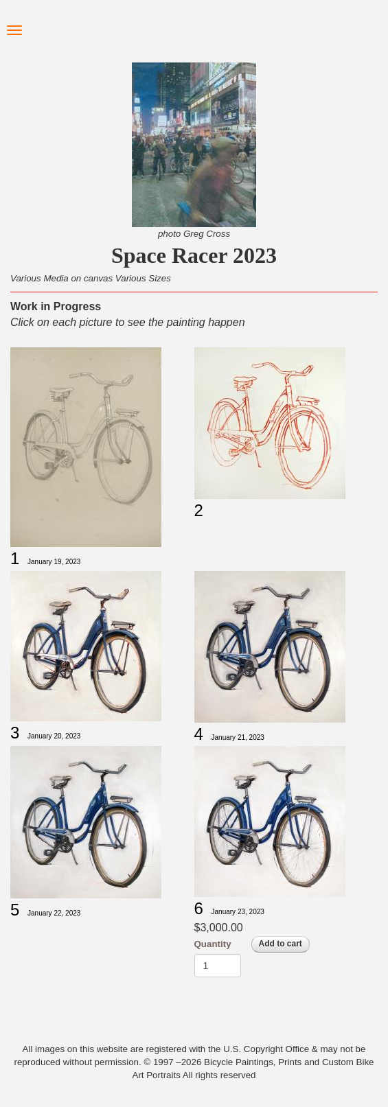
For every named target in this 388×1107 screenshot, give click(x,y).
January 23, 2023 (238, 912)
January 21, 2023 (238, 737)
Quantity (212, 944)
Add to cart (280, 943)
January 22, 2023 (53, 913)
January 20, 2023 (53, 736)
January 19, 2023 (53, 562)
